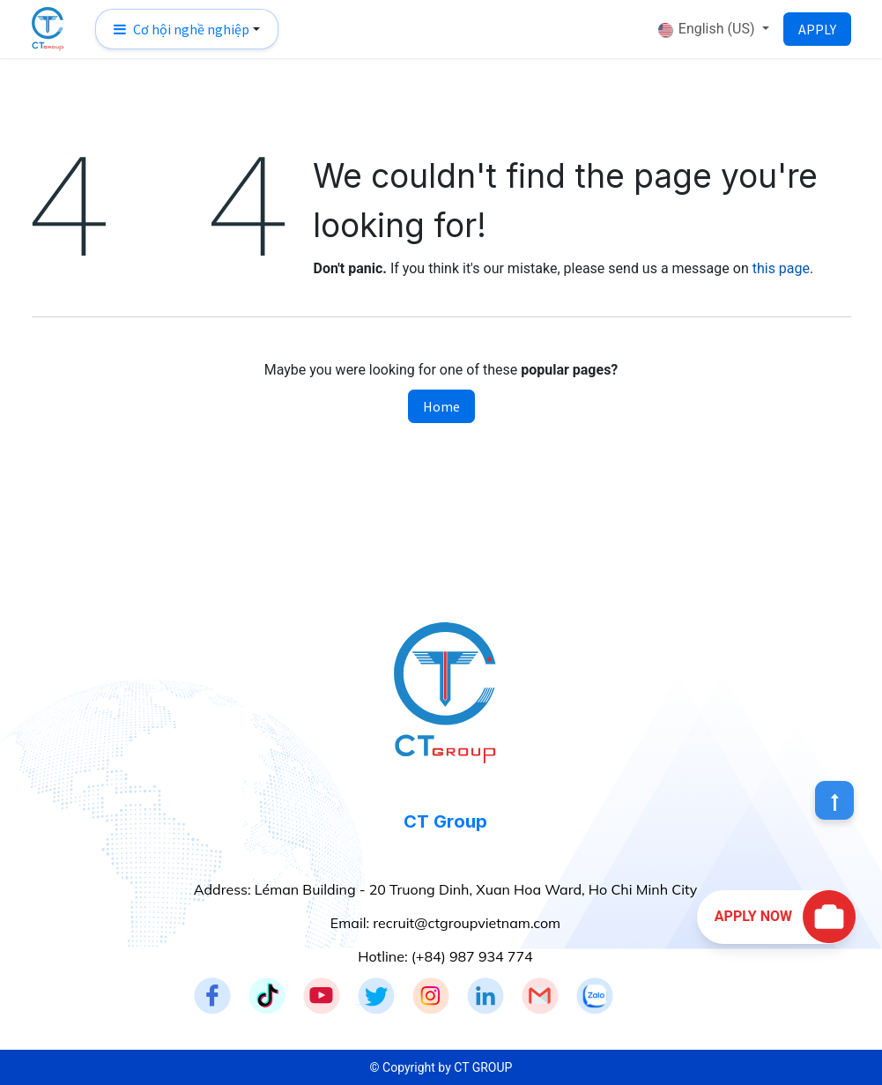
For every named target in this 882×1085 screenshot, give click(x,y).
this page (781, 268)
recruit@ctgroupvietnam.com (466, 923)
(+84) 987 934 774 (472, 956)
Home (441, 406)
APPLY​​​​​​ (817, 29)
